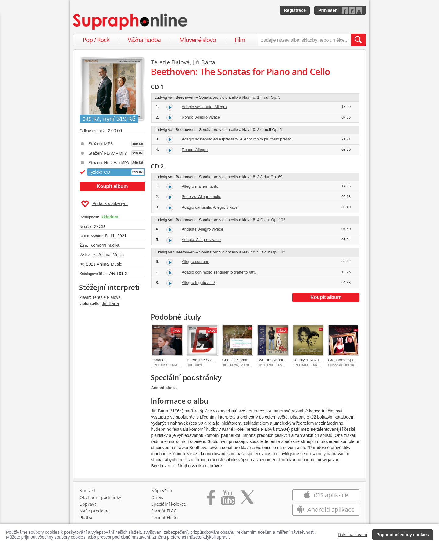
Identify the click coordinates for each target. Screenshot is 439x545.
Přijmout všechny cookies (402, 534)
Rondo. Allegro (195, 149)
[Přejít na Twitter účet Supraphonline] (247, 499)
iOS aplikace (325, 495)
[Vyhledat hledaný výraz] (358, 40)
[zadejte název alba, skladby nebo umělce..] (304, 40)
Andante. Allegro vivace (202, 229)
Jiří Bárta (110, 303)
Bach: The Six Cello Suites (210, 360)
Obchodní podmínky (100, 497)
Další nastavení (352, 534)
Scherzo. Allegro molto (201, 196)
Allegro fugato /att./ (198, 282)
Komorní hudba (105, 245)
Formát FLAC (164, 511)
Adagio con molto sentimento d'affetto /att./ (219, 272)
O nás (157, 497)
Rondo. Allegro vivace (201, 117)
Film (240, 40)
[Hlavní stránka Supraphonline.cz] (130, 22)
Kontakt (87, 491)
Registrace (295, 10)
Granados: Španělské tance (352, 360)
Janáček (159, 360)
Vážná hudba (144, 40)
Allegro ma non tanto (200, 186)
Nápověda (161, 491)
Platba (86, 517)
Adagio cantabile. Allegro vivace (210, 207)
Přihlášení (328, 10)
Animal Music (111, 254)
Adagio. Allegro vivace (201, 239)
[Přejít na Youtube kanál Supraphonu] (227, 499)
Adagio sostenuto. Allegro (204, 106)
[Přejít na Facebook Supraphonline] (211, 499)
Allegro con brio (195, 261)
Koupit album (112, 186)
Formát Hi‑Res (165, 517)
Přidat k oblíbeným (104, 204)
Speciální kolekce (168, 504)
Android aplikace (326, 509)
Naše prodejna (95, 511)
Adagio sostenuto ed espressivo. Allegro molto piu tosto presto (236, 139)
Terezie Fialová (106, 297)
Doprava (88, 504)
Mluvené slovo (197, 40)
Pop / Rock (96, 40)
